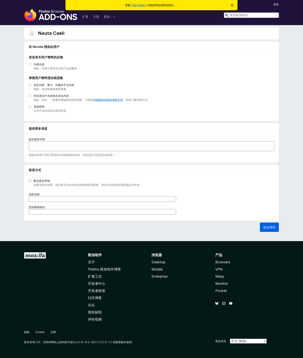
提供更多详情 (37, 139)
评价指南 (95, 319)
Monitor (221, 283)
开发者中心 (96, 283)
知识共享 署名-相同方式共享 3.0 (92, 342)
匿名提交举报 (42, 180)
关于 (91, 262)
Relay (219, 276)
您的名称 (35, 194)
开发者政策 (96, 291)
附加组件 (95, 255)
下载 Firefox (138, 5)
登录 (276, 4)
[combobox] (251, 15)
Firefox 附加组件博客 (104, 269)
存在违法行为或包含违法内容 (51, 95)
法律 (53, 332)
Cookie (40, 332)
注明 (37, 342)
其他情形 (39, 106)
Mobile (157, 269)
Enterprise (160, 276)
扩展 (85, 17)
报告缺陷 (95, 312)
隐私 (27, 332)
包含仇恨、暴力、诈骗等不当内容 (54, 85)
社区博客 (95, 298)
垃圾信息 (39, 64)
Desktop (158, 262)
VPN (219, 269)
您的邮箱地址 (38, 207)
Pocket (221, 291)
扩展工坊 (95, 276)
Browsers (222, 262)
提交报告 (269, 227)
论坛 (91, 305)
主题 (96, 17)
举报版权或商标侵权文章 (108, 99)
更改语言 (220, 341)
